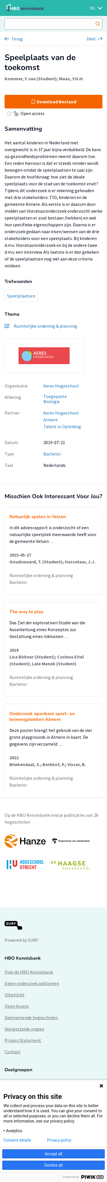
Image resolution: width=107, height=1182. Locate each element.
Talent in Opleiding (62, 426)
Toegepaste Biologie (55, 399)
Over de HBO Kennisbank (29, 972)
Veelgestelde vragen (24, 1029)
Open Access (17, 1006)
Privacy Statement (23, 1040)
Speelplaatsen (21, 296)
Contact (13, 1051)
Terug (17, 38)
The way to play (26, 612)
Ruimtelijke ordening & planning (41, 575)
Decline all (54, 1165)
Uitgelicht (15, 995)
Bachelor (52, 453)
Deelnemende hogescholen (31, 1017)
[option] (53, 854)
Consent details (17, 1140)
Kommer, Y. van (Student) (31, 78)
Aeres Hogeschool (61, 385)
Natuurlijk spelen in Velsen (37, 517)
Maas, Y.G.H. (71, 78)
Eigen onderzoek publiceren (32, 983)
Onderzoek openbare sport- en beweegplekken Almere (42, 717)
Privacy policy (59, 1140)
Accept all (53, 1154)
